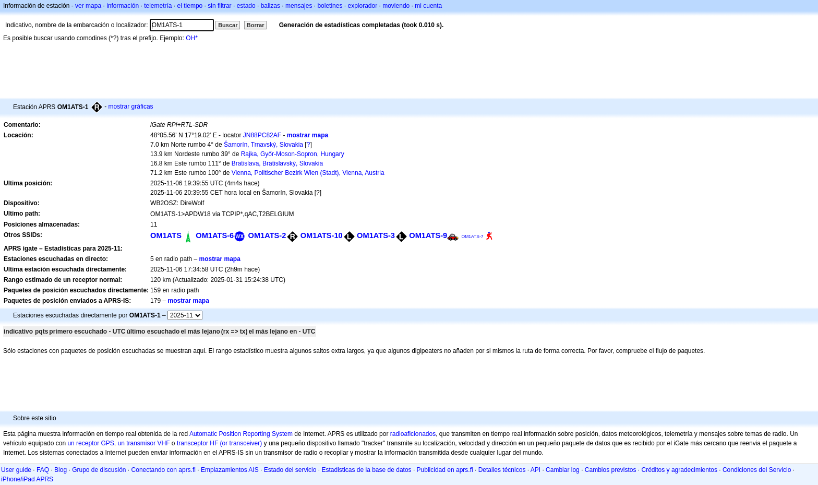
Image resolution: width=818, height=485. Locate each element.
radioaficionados (413, 433)
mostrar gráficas (131, 106)
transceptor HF (197, 443)
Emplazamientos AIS (230, 470)
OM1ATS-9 (428, 235)
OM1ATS (166, 235)
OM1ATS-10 (321, 235)
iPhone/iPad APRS (27, 479)
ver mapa (88, 5)
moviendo (396, 5)
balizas (270, 5)
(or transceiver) (241, 443)
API (535, 470)
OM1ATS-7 (473, 236)
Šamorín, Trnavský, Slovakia (263, 144)
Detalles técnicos (502, 470)
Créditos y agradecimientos (679, 470)
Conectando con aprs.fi (163, 470)
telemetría (158, 5)
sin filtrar (219, 5)
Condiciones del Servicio (757, 470)
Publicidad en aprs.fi (445, 470)
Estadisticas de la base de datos (366, 470)
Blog (60, 470)
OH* (192, 38)
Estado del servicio (290, 470)
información (122, 5)
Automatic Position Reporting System (241, 433)
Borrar (255, 25)
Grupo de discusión (99, 470)
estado (246, 5)
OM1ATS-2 (267, 235)
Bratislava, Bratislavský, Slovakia (277, 163)
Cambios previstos (610, 470)
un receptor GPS (90, 443)
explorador (362, 5)
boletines (329, 5)
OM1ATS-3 (376, 235)
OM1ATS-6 (215, 235)
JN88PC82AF (262, 135)
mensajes (298, 5)
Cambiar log (563, 470)
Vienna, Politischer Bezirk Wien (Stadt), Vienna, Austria (308, 172)
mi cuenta (428, 5)
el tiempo (190, 5)
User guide (16, 470)
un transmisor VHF (144, 443)
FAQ (43, 470)
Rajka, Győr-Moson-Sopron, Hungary (292, 154)
